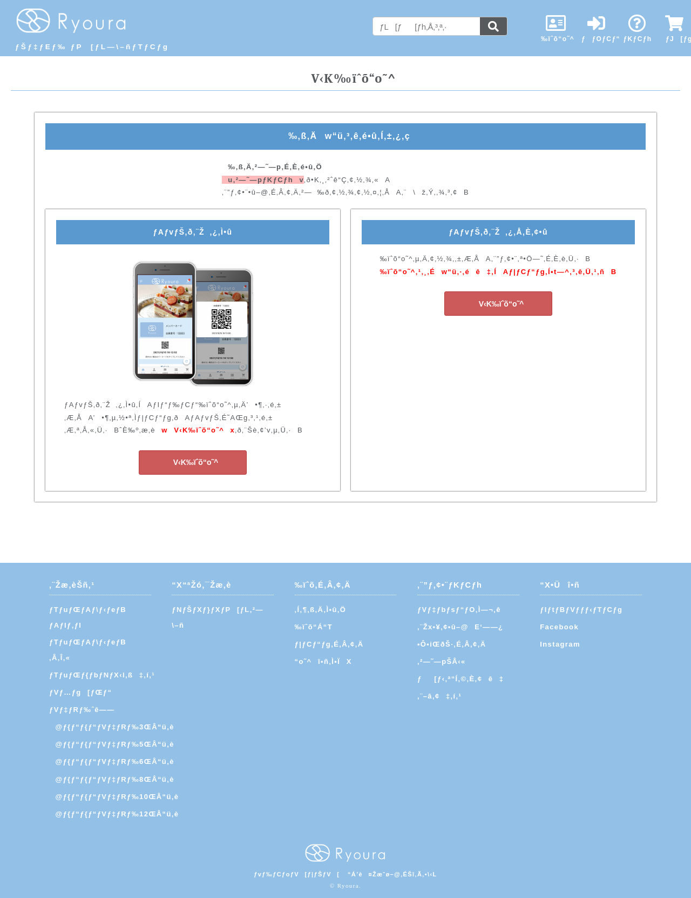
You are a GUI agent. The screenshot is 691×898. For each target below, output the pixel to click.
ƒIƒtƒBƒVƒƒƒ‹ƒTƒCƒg (581, 610)
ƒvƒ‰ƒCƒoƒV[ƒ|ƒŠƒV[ (297, 874)
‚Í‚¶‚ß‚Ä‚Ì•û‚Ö (321, 610)
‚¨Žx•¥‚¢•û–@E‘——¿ (460, 627)
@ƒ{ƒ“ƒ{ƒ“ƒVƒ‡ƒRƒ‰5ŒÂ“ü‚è (111, 744)
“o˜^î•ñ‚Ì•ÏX (323, 661)
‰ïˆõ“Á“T (314, 627)
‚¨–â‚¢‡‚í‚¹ (439, 696)
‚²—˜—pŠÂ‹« (441, 661)
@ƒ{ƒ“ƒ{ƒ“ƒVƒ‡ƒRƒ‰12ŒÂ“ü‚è (114, 814)
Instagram (560, 644)
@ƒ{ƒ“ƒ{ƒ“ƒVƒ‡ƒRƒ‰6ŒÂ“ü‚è (111, 761)
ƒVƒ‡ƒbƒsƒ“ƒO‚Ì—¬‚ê (459, 610)
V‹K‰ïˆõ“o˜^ (193, 462)
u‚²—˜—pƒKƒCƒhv (263, 180)
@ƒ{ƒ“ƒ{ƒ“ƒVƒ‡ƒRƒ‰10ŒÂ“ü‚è (114, 797)
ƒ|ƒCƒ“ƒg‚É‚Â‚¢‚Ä (329, 644)
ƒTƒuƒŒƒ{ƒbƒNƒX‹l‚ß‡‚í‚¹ (102, 675)
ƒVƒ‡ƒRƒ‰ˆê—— (82, 710)
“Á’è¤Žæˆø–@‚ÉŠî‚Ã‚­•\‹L (392, 874)
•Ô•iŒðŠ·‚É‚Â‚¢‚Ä (451, 644)
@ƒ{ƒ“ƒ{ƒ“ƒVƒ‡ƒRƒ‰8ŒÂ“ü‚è (111, 779)
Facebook (559, 627)
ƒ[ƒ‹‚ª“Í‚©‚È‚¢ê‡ (460, 679)
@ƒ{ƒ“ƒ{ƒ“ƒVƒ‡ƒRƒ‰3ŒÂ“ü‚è (111, 727)
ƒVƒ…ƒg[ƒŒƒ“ (80, 692)
